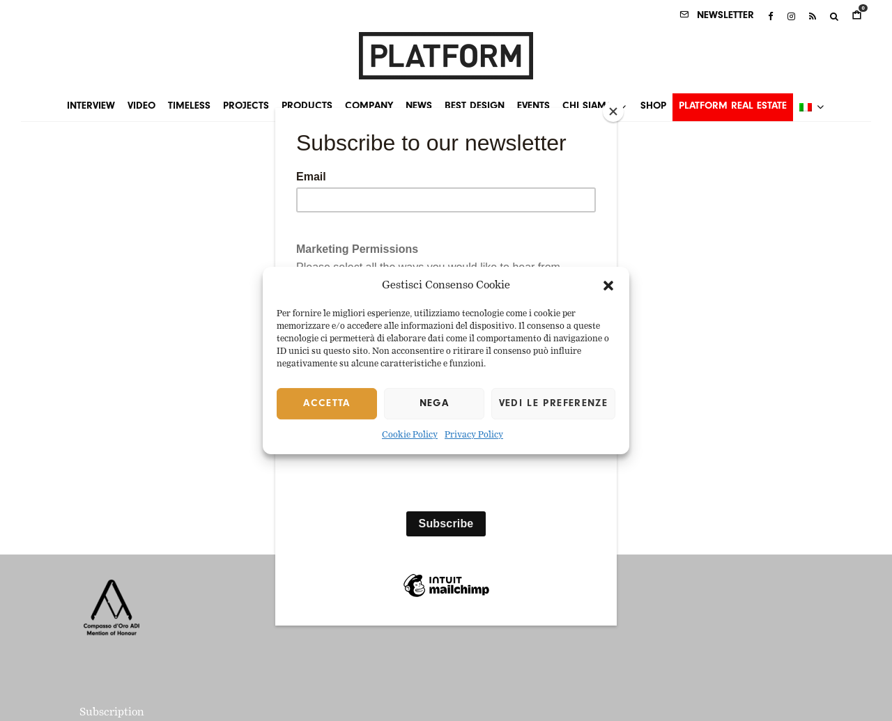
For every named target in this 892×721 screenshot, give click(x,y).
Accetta (326, 403)
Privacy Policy (474, 436)
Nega (434, 403)
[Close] (613, 111)
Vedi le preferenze (553, 403)
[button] (608, 286)
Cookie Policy (410, 436)
